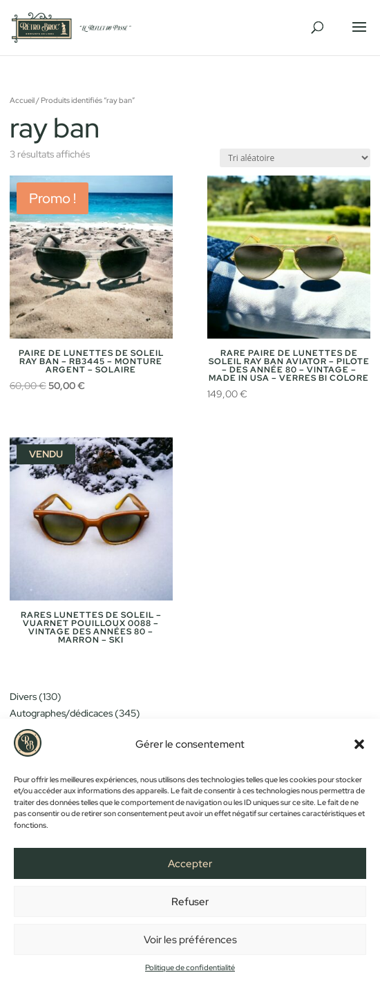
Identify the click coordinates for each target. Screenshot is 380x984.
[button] (359, 744)
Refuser (190, 902)
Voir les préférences (190, 940)
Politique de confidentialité (190, 967)
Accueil (22, 100)
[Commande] (295, 158)
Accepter (190, 864)
